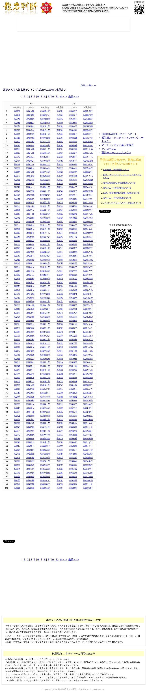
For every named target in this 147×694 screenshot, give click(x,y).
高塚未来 (73, 275)
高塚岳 (17, 473)
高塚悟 (17, 305)
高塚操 (60, 404)
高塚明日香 (88, 126)
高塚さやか (88, 202)
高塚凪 (60, 343)
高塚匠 (17, 256)
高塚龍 (17, 271)
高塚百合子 (88, 237)
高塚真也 (30, 328)
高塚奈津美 (88, 374)
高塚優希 (30, 465)
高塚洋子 (73, 141)
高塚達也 (30, 126)
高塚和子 (73, 161)
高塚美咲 (73, 176)
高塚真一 (30, 256)
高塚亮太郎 (45, 332)
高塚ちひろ (88, 366)
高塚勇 (17, 301)
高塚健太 (30, 122)
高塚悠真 (30, 191)
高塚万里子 (88, 438)
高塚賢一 (30, 446)
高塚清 (17, 454)
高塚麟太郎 (45, 252)
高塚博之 (30, 377)
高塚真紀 (73, 454)
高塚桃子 (73, 332)
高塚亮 (17, 130)
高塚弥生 (73, 423)
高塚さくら (88, 157)
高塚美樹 (73, 339)
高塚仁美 (73, 324)
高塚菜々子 (88, 305)
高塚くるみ (88, 320)
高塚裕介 (30, 404)
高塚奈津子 (88, 225)
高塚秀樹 (30, 218)
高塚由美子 (88, 119)
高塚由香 (73, 385)
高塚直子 (73, 153)
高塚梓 (60, 187)
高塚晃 (17, 221)
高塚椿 (60, 317)
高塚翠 (60, 260)
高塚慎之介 (45, 195)
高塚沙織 (73, 290)
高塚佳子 (73, 263)
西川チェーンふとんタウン (116, 152)
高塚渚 (60, 233)
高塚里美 (73, 282)
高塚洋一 (30, 416)
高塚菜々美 (88, 450)
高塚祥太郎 (45, 488)
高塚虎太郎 (45, 130)
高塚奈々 (73, 389)
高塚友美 (73, 271)
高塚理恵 (73, 172)
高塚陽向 (30, 362)
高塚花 (60, 172)
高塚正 (17, 381)
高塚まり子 (88, 446)
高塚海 (60, 442)
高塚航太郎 (45, 282)
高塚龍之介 (45, 115)
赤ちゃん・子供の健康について (117, 198)
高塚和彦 (30, 309)
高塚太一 (30, 187)
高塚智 (17, 237)
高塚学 (17, 161)
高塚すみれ (88, 260)
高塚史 (60, 480)
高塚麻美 (73, 218)
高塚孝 (17, 374)
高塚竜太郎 (45, 377)
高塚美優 (73, 435)
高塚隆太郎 (45, 374)
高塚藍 (60, 210)
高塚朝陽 (30, 476)
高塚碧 (60, 218)
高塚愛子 (73, 221)
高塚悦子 (73, 248)
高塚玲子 (73, 328)
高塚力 (17, 457)
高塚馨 (60, 423)
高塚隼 (17, 377)
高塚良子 (73, 404)
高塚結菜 (73, 347)
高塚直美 (73, 164)
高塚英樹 (30, 294)
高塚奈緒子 (88, 431)
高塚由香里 (88, 233)
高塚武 (17, 218)
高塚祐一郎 (45, 347)
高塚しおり (88, 423)
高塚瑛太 (30, 290)
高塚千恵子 (88, 221)
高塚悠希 (30, 423)
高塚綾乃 (73, 393)
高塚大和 (30, 180)
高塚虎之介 (45, 343)
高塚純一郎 (45, 183)
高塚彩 (60, 122)
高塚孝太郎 (45, 141)
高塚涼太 (30, 358)
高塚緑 (60, 294)
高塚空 (17, 244)
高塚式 (17, 134)
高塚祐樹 (30, 427)
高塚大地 (30, 153)
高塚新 (17, 233)
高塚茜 (60, 145)
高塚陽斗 (30, 298)
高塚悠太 (30, 237)
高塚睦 (60, 320)
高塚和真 (30, 461)
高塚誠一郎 (45, 210)
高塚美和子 (88, 244)
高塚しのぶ (88, 336)
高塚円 (60, 313)
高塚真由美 (88, 115)
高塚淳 (17, 168)
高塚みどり (88, 187)
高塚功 (17, 416)
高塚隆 (17, 183)
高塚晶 (60, 412)
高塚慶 (17, 450)
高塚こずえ (88, 442)
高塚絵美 (73, 431)
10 (52, 96)
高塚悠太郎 (45, 328)
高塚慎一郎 (45, 134)
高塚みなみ (88, 252)
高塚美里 (73, 419)
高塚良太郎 (45, 408)
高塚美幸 (73, 298)
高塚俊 (17, 438)
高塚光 (17, 157)
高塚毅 (17, 408)
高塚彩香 (73, 438)
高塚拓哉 (30, 221)
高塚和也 (30, 141)
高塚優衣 (73, 476)
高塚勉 (17, 358)
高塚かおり (88, 164)
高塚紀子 (73, 260)
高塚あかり (88, 206)
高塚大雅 (30, 469)
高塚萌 (60, 183)
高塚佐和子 (88, 419)
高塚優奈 (73, 446)
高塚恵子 (73, 122)
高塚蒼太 (30, 271)
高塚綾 (60, 153)
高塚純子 (73, 157)
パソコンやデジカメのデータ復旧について (122, 203)
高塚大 (17, 282)
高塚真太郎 (45, 199)
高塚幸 (60, 214)
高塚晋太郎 (45, 362)
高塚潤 (17, 187)
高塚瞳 (60, 157)
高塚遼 (17, 206)
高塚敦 (17, 400)
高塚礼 (60, 389)
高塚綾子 (73, 191)
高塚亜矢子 (88, 408)
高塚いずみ (88, 347)
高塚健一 (30, 145)
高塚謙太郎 (45, 442)
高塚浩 (17, 294)
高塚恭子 (73, 225)
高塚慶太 (30, 442)
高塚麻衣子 (88, 172)
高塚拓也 (30, 134)
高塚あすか (88, 389)
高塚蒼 (17, 286)
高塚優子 (73, 134)
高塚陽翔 (30, 484)
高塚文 (60, 301)
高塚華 (60, 229)
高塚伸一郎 (45, 416)
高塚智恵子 (88, 343)
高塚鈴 (60, 271)
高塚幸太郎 (45, 161)
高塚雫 (60, 275)
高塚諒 (17, 267)
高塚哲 (17, 469)
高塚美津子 (88, 488)
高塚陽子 (73, 119)
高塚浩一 (30, 366)
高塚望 (60, 199)
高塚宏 (17, 385)
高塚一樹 (30, 206)
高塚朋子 (73, 305)
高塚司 (17, 202)
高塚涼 (17, 328)
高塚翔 (17, 111)
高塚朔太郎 (45, 218)
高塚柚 (60, 370)
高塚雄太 (30, 240)
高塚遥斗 (30, 374)
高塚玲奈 (73, 301)
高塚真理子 (88, 122)
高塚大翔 (30, 195)
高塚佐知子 (88, 404)
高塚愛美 (73, 252)
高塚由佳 (73, 286)
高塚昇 (17, 389)
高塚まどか (88, 271)
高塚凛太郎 (45, 126)
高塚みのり (88, 332)
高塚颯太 (30, 168)
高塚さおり (88, 229)
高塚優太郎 (45, 461)
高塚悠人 (30, 210)
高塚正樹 (30, 278)
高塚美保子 (88, 454)
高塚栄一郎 (45, 457)
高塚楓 (60, 126)
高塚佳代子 (88, 240)
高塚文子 (73, 408)
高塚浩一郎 (45, 370)
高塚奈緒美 (88, 301)
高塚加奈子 (88, 183)
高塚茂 (17, 313)
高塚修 (17, 191)
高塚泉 (60, 240)
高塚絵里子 (88, 469)
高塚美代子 (88, 210)
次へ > (63, 96)
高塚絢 (60, 358)
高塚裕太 (30, 381)
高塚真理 (73, 355)
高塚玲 (60, 267)
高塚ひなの (88, 381)
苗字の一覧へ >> (88, 85)
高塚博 (17, 278)
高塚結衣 (73, 210)
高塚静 (60, 336)
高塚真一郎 (45, 191)
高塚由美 (73, 168)
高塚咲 (60, 206)
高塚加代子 (88, 294)
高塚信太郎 (45, 317)
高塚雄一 (30, 370)
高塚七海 (73, 366)
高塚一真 (30, 412)
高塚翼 (17, 138)
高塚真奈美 (88, 191)
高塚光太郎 (45, 172)
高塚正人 (30, 275)
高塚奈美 (73, 473)
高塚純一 (30, 320)
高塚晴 (17, 343)
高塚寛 (17, 393)
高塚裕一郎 (45, 320)
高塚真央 (73, 400)
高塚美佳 (73, 465)
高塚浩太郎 (45, 301)
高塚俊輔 (30, 480)
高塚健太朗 (45, 305)
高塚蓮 (17, 126)
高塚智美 (73, 202)
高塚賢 (17, 480)
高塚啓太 (30, 336)
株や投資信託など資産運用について (119, 183)
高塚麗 (60, 263)
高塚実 (17, 423)
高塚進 (17, 298)
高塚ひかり (88, 263)
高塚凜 (60, 244)
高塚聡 (17, 149)
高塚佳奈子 (88, 457)
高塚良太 (30, 347)
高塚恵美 (73, 149)
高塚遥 (60, 149)
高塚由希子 (88, 480)
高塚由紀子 (88, 141)
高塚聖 (17, 419)
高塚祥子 (73, 374)
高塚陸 (17, 176)
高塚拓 (17, 435)
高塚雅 (60, 298)
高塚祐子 (73, 267)
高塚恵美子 (88, 134)
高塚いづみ (88, 351)
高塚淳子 (73, 362)
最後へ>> (73, 96)
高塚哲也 (30, 130)
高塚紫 (60, 393)
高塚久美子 (88, 111)
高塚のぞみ (88, 397)
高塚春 (60, 454)
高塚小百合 (88, 180)
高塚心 (60, 252)
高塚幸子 (73, 126)
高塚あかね (88, 290)
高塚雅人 (30, 324)
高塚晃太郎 (45, 412)
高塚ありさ (88, 362)
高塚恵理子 (88, 358)
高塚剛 (17, 119)
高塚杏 (60, 180)
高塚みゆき (88, 199)
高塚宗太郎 (45, 469)
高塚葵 (60, 115)
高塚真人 (30, 408)
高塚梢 (60, 278)
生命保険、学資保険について (116, 169)
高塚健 (17, 122)
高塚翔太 (30, 119)
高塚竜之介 (45, 221)
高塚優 (60, 138)
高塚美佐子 (88, 282)
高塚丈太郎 (45, 351)
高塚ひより (88, 427)
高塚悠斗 (30, 183)
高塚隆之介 (45, 164)
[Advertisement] (73, 24)
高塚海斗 (30, 202)
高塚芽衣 (73, 461)
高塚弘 (17, 446)
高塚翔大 (30, 435)
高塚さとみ (88, 324)
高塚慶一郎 (45, 404)
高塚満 (17, 488)
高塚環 (60, 305)
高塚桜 (60, 168)
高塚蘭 (60, 225)
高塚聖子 (73, 450)
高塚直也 (30, 351)
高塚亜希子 (88, 195)
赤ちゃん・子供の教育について (117, 188)
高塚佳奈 (73, 370)
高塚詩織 (73, 381)
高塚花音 (73, 469)
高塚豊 (17, 172)
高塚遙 (60, 469)
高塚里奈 (73, 377)
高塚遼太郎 (45, 176)
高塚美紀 (73, 199)
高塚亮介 (30, 438)
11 (57, 96)
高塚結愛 (73, 397)
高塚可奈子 (88, 476)
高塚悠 (17, 145)
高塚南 (60, 377)
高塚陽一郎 (45, 260)
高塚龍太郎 (45, 153)
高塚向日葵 (88, 473)
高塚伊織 (30, 457)
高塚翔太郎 (45, 138)
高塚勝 (17, 309)
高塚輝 (17, 229)
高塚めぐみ (88, 138)
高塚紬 (60, 362)
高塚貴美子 (88, 465)
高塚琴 (60, 431)
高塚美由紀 (88, 161)
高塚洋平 (30, 313)
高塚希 (60, 195)
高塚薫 (60, 134)
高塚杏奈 (73, 336)
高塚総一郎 (45, 278)
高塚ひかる (88, 355)
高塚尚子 (73, 343)
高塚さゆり (88, 256)
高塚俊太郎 (45, 244)
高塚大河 (30, 473)
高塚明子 (73, 180)
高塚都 (60, 339)
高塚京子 (73, 183)
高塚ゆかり (88, 145)
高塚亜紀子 (88, 412)
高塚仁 (17, 141)
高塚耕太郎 (45, 419)
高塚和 (60, 332)
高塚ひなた (88, 275)
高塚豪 (17, 442)
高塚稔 (17, 324)
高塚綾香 (73, 484)
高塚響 (17, 366)
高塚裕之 (30, 397)
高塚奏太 (30, 343)
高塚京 (60, 446)
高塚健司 (30, 450)
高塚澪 (60, 256)
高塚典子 (73, 187)
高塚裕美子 (88, 278)
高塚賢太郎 (45, 202)
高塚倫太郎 (45, 187)
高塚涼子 (73, 480)
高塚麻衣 (73, 214)
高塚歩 (60, 164)
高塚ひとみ (88, 149)
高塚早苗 (73, 358)
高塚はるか (88, 298)
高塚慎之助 (45, 385)
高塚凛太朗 (45, 248)
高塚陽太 (30, 248)
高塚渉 (17, 317)
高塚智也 (30, 252)
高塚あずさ (88, 339)
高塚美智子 (88, 130)
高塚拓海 (30, 244)
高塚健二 (30, 263)
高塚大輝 (30, 149)
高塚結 (60, 202)
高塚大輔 (30, 111)
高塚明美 (73, 229)
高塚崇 (17, 263)
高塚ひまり (88, 484)
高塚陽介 (30, 260)
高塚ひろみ (88, 214)
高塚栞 (60, 191)
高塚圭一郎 (45, 225)
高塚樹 (17, 180)
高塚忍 (60, 221)
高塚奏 (60, 286)
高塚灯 (60, 461)
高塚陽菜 (73, 233)
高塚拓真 (30, 389)
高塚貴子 (73, 240)
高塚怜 (60, 351)
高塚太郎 (30, 172)
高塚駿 (17, 195)
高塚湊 (17, 252)
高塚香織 (73, 138)
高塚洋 (17, 362)
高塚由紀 (73, 442)
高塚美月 (73, 309)
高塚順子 (73, 195)
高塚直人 (30, 157)
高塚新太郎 (45, 355)
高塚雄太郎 (45, 366)
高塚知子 (73, 317)
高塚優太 (30, 225)
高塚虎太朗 (45, 229)
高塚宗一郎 (45, 149)
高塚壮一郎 (45, 431)
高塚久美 (73, 412)
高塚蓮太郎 (45, 381)
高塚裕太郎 (45, 450)
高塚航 (17, 260)
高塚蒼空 (30, 454)
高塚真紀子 (88, 267)
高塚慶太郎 (45, 423)
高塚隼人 (30, 161)
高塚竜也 (30, 431)
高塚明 (17, 199)
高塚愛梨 (73, 488)
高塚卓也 (30, 332)
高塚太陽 (30, 317)
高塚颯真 (30, 488)
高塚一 (17, 225)
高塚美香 (73, 145)
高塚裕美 (73, 206)
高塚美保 (73, 457)
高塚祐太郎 (45, 339)
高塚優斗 (30, 233)
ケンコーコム (109, 148)
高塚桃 (60, 290)
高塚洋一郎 (45, 397)
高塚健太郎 (45, 111)
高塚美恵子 (88, 248)
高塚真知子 (88, 400)
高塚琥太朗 (45, 454)
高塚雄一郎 (45, 122)
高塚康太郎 (45, 271)
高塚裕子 (73, 111)
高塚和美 (73, 278)
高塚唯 (60, 161)
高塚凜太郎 (45, 267)
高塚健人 (30, 286)
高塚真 (17, 248)
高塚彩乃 (73, 313)
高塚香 (60, 176)
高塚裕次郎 (45, 263)
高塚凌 (17, 412)
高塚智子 (73, 115)
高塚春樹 (30, 400)
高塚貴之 (30, 355)
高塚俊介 (30, 267)
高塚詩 (60, 381)
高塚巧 (17, 351)
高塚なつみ (88, 370)
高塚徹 (17, 153)
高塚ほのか (88, 328)
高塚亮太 (30, 176)
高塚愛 (60, 111)
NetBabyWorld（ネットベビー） (119, 134)
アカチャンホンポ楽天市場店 (118, 145)
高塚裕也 (30, 393)
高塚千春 (73, 351)
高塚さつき (88, 286)
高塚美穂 (73, 130)
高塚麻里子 (88, 385)
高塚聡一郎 (45, 324)
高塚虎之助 (45, 427)
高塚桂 (60, 435)
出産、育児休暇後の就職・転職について (121, 193)
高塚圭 (17, 347)
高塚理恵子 (88, 309)
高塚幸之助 (45, 214)
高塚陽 (17, 210)
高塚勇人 (30, 229)
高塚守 (17, 431)
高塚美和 (73, 256)
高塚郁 (60, 427)
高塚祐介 (30, 301)
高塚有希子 (88, 461)
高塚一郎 (30, 214)
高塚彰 (17, 404)
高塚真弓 (73, 294)
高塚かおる (88, 416)
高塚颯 (17, 320)
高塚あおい (88, 317)
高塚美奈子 (88, 168)
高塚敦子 (73, 244)
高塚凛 (60, 141)
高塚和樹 (30, 339)
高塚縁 (60, 457)
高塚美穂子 (88, 377)
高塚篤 (17, 355)
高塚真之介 (45, 290)
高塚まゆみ (88, 218)
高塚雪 (60, 408)
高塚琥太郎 (45, 206)
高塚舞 (60, 130)
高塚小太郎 (45, 294)
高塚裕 (17, 290)
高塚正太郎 (45, 286)
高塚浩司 (30, 419)
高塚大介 (30, 164)
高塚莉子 (73, 416)
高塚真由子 (88, 393)
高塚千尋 (73, 237)
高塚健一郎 (45, 145)
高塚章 (17, 461)
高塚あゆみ (88, 153)
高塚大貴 (30, 385)
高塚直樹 (30, 115)
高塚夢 (60, 400)
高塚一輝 (30, 305)
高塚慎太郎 (45, 119)
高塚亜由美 (88, 313)
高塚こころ (88, 176)
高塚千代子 (88, 435)
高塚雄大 (30, 199)
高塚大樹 (30, 138)
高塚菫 (60, 282)
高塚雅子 (73, 320)
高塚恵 (60, 119)
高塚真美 (73, 427)
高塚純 (17, 336)
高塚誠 (17, 115)
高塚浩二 (30, 282)
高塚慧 (17, 370)
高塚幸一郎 (45, 435)
